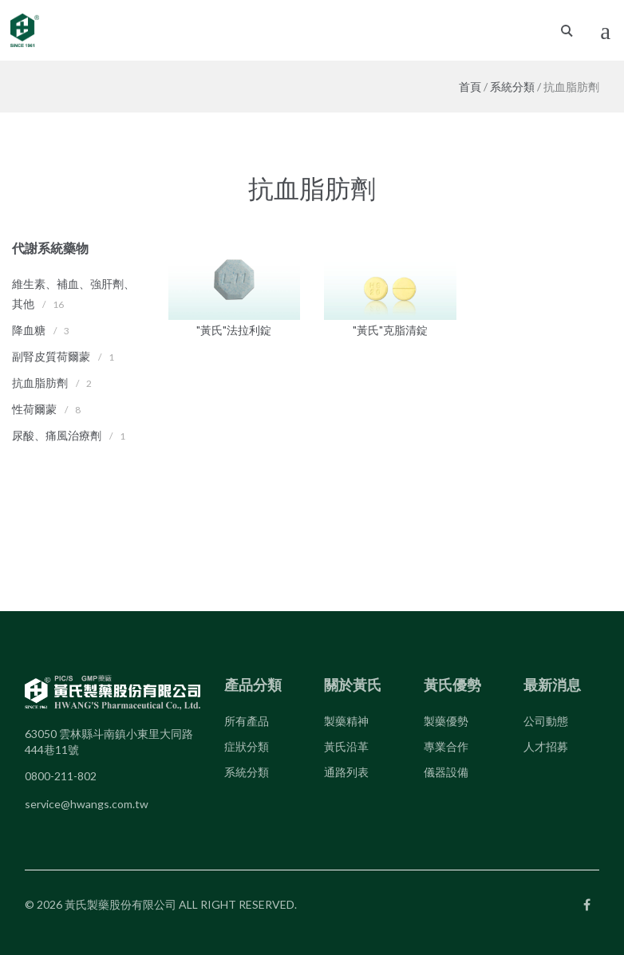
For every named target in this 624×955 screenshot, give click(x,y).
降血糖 (28, 330)
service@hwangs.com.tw (86, 804)
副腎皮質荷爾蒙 (51, 356)
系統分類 (512, 86)
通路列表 (346, 772)
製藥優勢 (446, 721)
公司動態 (545, 721)
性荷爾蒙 (34, 409)
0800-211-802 (61, 776)
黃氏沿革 (346, 746)
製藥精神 (346, 721)
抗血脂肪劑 (40, 382)
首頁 (470, 86)
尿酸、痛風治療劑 (56, 435)
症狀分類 (246, 746)
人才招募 (545, 746)
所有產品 (246, 721)
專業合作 (446, 746)
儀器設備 (446, 772)
